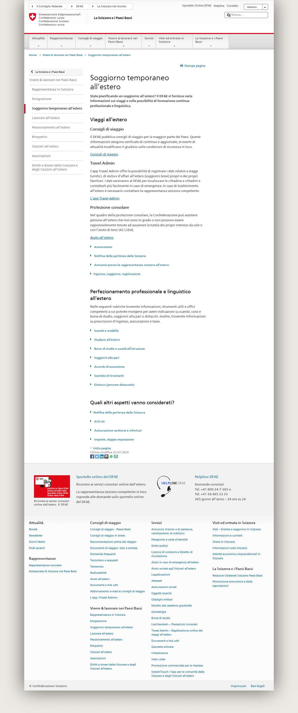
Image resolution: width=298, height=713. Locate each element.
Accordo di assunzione (109, 366)
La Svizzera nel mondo (111, 6)
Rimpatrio (96, 646)
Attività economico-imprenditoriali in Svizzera (236, 556)
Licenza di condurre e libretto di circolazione (172, 554)
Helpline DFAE (206, 476)
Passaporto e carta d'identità (169, 540)
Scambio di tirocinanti (108, 376)
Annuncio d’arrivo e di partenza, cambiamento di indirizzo (172, 531)
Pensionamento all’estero (106, 640)
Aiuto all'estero (101, 238)
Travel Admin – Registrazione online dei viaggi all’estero (177, 632)
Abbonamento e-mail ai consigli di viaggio (117, 591)
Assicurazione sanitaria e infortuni (117, 430)
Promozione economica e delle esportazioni (232, 584)
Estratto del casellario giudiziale (171, 606)
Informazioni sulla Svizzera (230, 548)
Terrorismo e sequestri (104, 560)
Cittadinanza (159, 653)
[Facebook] (92, 456)
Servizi (149, 42)
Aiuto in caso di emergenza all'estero (175, 562)
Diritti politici (159, 546)
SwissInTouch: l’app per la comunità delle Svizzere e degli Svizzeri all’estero (177, 674)
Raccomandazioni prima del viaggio (113, 542)
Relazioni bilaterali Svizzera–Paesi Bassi (237, 575)
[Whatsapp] (111, 456)
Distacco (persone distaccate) (113, 384)
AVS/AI (99, 421)
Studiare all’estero (106, 340)
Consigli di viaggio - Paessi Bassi (110, 529)
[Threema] (106, 456)
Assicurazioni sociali (164, 587)
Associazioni (98, 658)
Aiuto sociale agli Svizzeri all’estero (173, 568)
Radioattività (98, 572)
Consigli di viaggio (90, 42)
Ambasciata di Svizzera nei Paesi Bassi (53, 571)
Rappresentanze (61, 42)
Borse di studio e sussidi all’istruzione (119, 348)
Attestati (156, 581)
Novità (33, 529)
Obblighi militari (162, 599)
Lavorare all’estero (101, 633)
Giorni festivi (37, 542)
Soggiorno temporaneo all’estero (111, 627)
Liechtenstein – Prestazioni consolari (174, 624)
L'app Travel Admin (104, 198)
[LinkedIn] (102, 456)
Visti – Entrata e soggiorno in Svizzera (237, 529)
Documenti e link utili (104, 585)
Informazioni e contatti (227, 535)
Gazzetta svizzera (162, 647)
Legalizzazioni (160, 574)
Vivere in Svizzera (224, 542)
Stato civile (158, 659)
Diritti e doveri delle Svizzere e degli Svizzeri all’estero (113, 666)
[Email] (116, 456)
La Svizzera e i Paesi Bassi (211, 42)
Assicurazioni (102, 247)
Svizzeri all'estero (101, 652)
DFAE (79, 6)
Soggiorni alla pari (106, 358)
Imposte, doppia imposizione (113, 439)
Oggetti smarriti (161, 593)
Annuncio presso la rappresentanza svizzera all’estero (131, 265)
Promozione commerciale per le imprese (177, 665)
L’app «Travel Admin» (104, 597)
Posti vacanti (37, 548)
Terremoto (97, 566)
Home (33, 55)
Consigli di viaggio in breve (107, 535)
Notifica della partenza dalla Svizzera (119, 256)
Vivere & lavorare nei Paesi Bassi (124, 42)
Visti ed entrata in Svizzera (174, 42)
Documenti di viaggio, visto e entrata (113, 548)
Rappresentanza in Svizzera (107, 614)
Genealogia (158, 612)
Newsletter (35, 535)
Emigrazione (98, 621)
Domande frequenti (103, 554)
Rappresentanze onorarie (45, 565)
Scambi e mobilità (106, 330)
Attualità (38, 42)
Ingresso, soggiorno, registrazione (116, 274)
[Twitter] (97, 456)
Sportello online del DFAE (97, 476)
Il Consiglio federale (49, 6)
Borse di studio (160, 618)
